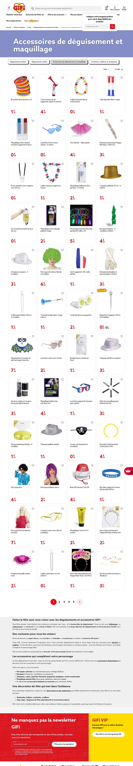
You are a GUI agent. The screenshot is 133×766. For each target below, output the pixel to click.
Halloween (113, 624)
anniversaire (17, 627)
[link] (76, 18)
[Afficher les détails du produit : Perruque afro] (22, 474)
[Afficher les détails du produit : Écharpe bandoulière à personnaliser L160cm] (111, 258)
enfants (115, 643)
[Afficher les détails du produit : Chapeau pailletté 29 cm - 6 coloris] (111, 172)
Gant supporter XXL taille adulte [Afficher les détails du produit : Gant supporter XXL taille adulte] (80, 273)
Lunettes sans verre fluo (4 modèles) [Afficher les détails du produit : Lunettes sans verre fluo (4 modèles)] (51, 532)
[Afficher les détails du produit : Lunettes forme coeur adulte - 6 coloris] (52, 129)
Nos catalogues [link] (32, 21)
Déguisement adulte (39, 62)
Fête (29, 27)
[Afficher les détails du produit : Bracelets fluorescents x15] (22, 86)
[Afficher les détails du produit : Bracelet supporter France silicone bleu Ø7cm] (111, 474)
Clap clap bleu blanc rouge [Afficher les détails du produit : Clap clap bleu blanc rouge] (110, 100)
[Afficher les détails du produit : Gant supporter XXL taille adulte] (81, 258)
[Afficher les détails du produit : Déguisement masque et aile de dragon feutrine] (22, 344)
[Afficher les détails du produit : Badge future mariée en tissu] (81, 344)
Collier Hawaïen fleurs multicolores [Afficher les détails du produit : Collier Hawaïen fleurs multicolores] (78, 101)
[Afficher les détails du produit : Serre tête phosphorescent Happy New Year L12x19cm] (81, 560)
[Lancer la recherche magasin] (112, 26)
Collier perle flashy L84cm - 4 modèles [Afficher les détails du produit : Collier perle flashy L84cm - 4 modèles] (21, 316)
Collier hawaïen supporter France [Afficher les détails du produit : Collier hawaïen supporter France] (51, 187)
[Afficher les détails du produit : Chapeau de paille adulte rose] (22, 560)
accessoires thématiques (107, 661)
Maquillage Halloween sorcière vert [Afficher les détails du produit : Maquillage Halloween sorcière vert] (49, 402)
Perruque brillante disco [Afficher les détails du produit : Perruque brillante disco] (50, 487)
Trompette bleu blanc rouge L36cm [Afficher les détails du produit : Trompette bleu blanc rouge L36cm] (51, 316)
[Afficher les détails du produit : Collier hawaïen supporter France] (52, 172)
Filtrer (119, 69)
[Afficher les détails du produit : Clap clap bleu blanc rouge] (111, 86)
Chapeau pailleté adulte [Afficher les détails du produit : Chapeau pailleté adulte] (50, 444)
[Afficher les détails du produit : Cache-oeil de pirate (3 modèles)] (81, 431)
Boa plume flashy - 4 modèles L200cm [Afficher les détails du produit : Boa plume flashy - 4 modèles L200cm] (107, 230)
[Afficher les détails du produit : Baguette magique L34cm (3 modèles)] (111, 301)
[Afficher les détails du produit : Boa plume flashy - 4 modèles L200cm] (111, 215)
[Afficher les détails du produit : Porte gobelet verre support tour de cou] (22, 172)
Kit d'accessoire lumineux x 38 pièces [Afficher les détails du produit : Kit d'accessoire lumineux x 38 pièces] (110, 575)
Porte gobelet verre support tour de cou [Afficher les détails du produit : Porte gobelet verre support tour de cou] (22, 187)
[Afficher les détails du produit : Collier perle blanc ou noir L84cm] (52, 560)
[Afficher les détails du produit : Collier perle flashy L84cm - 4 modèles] (22, 301)
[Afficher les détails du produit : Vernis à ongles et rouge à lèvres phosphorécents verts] (22, 388)
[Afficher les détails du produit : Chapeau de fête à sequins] (111, 344)
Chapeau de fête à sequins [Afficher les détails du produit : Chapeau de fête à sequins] (110, 358)
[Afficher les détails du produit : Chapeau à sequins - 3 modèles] (22, 258)
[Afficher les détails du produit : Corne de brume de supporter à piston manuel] (52, 86)
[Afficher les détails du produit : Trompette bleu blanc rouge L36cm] (52, 301)
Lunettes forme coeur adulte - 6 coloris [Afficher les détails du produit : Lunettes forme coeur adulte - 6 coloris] (49, 144)
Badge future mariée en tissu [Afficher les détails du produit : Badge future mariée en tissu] (79, 359)
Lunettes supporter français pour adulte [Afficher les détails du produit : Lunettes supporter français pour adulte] (81, 402)
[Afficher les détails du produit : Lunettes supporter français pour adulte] (81, 388)
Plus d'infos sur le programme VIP (108, 734)
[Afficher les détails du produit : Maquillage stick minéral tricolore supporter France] (22, 129)
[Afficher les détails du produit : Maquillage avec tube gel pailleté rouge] (52, 215)
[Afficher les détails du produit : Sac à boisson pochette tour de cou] (22, 215)
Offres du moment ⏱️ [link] (57, 15)
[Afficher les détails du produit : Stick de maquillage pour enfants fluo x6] (111, 388)
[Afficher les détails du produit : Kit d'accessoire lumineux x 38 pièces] (111, 560)
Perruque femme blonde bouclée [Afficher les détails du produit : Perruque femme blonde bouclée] (20, 532)
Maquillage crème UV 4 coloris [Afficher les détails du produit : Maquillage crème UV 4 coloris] (79, 532)
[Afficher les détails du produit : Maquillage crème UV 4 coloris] (81, 517)
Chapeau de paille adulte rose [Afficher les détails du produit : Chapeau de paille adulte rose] (20, 575)
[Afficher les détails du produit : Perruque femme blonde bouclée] (22, 517)
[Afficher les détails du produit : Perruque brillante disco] (52, 474)
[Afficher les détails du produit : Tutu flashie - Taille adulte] (81, 129)
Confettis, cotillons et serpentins (104, 62)
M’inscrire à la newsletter (64, 744)
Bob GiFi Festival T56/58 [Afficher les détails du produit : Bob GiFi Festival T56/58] (79, 487)
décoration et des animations (59, 691)
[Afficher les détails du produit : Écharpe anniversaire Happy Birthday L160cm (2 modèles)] (111, 129)
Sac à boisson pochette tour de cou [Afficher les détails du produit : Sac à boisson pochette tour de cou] (22, 230)
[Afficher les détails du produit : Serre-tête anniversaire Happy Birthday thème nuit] (111, 517)
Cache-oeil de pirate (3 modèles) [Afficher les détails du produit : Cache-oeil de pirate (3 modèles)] (79, 445)
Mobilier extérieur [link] (14, 15)
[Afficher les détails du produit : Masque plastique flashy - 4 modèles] (22, 431)
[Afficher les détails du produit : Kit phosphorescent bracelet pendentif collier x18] (81, 215)
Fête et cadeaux (19, 27)
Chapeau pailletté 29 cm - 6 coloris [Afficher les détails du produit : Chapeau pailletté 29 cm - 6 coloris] (110, 187)
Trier (105, 69)
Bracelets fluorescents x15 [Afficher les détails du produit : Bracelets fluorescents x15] (21, 100)
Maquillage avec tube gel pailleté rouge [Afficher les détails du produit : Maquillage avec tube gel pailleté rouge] (50, 230)
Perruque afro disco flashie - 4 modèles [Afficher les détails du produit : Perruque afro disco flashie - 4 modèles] (51, 273)
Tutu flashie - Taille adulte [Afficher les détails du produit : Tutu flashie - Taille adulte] (80, 143)
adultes (15, 645)
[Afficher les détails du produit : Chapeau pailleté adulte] (52, 431)
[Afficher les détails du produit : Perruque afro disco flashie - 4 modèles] (52, 258)
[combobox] (66, 8)
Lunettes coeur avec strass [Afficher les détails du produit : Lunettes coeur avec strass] (51, 358)
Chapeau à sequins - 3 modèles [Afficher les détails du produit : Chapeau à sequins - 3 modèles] (19, 273)
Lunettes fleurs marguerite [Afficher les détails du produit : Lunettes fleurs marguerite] (80, 315)
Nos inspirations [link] (13, 21)
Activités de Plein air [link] (35, 15)
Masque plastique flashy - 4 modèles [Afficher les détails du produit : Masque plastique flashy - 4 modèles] (21, 445)
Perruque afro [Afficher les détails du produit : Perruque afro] (16, 487)
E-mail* (15, 742)
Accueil (8, 27)
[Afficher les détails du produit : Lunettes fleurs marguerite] (81, 301)
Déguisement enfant (18, 62)
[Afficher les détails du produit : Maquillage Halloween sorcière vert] (52, 388)
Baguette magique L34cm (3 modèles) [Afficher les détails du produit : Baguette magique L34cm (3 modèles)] (110, 316)
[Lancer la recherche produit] (33, 8)
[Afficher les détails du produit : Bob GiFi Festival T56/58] (81, 474)
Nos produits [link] (76, 15)
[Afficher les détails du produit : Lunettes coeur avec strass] (52, 344)
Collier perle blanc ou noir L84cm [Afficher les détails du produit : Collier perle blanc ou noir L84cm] (50, 575)
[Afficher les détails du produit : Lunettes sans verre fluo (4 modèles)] (52, 517)
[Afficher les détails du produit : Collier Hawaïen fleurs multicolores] (81, 86)
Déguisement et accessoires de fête (46, 27)
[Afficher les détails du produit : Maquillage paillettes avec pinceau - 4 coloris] (81, 172)
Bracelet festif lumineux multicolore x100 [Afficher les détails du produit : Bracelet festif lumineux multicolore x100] (109, 445)
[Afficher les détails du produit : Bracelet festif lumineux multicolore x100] (111, 431)
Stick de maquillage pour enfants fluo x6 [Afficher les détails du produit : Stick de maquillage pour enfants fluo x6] (109, 402)
